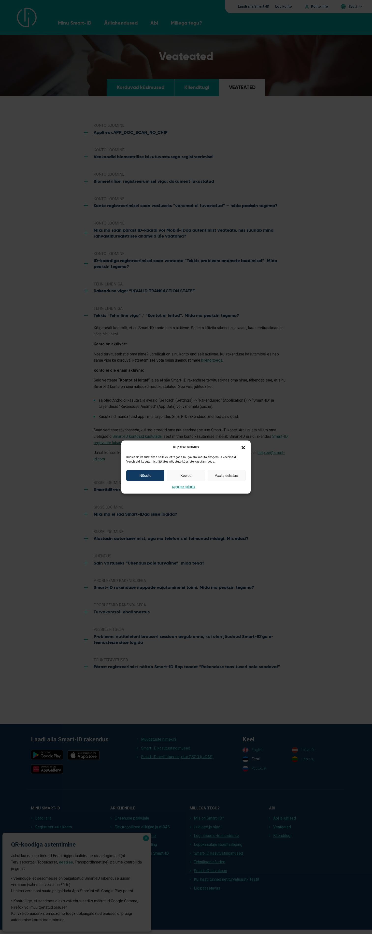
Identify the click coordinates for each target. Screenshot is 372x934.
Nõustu (145, 475)
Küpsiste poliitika (183, 487)
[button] (243, 447)
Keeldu (186, 475)
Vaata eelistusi (227, 475)
